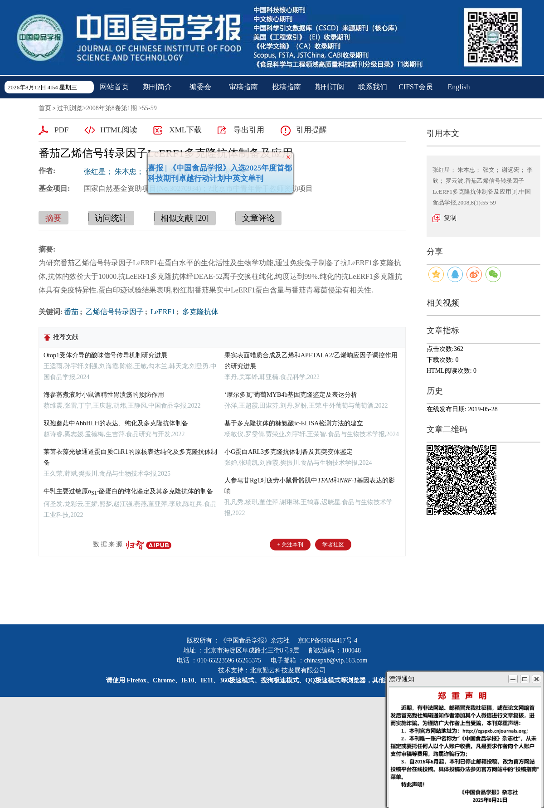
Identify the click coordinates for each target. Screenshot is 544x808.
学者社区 (333, 544)
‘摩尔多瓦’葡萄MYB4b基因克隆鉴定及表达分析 (290, 394)
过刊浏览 (70, 108)
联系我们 (372, 87)
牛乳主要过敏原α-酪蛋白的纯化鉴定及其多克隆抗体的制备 (128, 491)
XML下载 (185, 130)
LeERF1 (162, 312)
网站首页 (114, 87)
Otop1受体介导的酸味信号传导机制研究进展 (105, 355)
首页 (45, 108)
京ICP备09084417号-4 (327, 640)
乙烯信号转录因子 (114, 312)
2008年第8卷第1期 (111, 108)
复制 (450, 217)
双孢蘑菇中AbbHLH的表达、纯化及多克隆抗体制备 (116, 423)
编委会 (200, 87)
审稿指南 (243, 87)
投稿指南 (286, 87)
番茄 (71, 312)
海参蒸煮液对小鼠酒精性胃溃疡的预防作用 (104, 394)
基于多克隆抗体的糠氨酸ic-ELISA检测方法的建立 (293, 423)
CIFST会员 (415, 87)
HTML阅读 (118, 130)
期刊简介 (157, 87)
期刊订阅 (329, 87)
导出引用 (248, 130)
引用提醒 (311, 130)
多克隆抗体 (199, 312)
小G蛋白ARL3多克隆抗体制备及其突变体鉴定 (288, 451)
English (459, 87)
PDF (61, 130)
